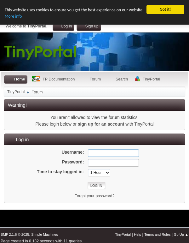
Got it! (165, 9)
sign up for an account (101, 124)
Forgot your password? (95, 195)
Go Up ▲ (181, 234)
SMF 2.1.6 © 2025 (15, 234)
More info (13, 16)
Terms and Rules (157, 234)
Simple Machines (44, 234)
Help (137, 234)
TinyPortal (123, 234)
